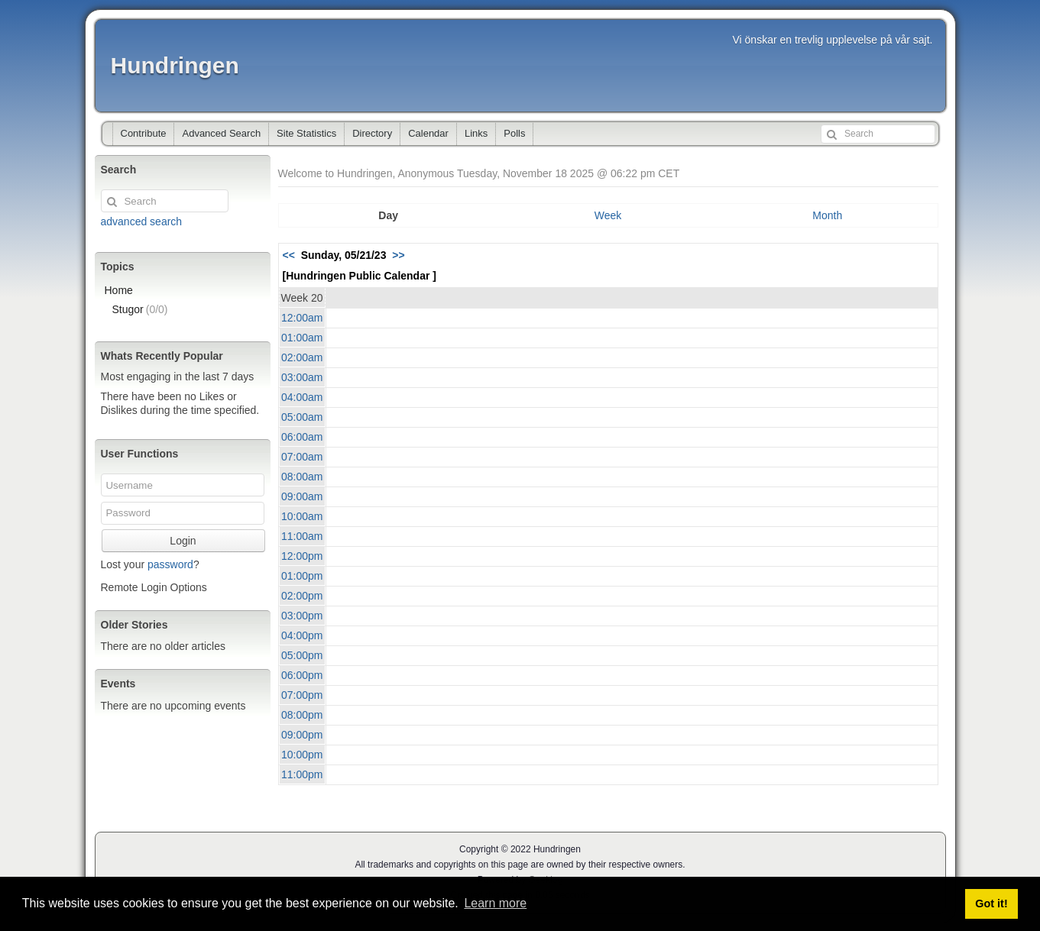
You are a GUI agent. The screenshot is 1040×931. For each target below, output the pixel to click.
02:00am (301, 357)
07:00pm (301, 695)
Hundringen (175, 65)
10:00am (301, 516)
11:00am (301, 536)
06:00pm (301, 675)
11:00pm (301, 774)
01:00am (301, 337)
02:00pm (301, 596)
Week (608, 215)
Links (476, 133)
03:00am (301, 377)
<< (289, 255)
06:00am (301, 437)
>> (398, 255)
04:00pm (301, 635)
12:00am (301, 318)
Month (827, 215)
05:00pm (301, 655)
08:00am (301, 476)
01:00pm (301, 576)
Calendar (428, 133)
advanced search (142, 221)
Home (119, 290)
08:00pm (301, 715)
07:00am (301, 457)
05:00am (301, 417)
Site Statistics (306, 133)
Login (183, 541)
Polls (514, 133)
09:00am (301, 496)
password (170, 564)
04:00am (301, 397)
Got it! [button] (991, 903)
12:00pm (301, 556)
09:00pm (301, 735)
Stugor (140, 309)
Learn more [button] (495, 903)
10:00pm (301, 754)
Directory (372, 133)
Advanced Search (221, 133)
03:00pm (301, 615)
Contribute (144, 133)
